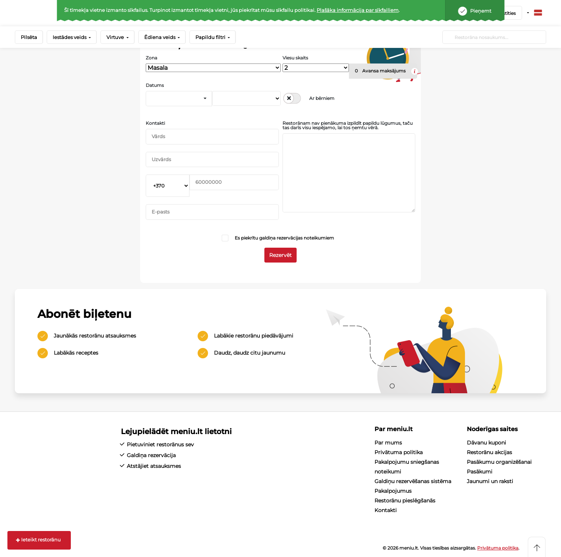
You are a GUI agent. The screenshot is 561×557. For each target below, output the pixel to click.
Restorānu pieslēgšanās (404, 500)
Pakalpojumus (393, 491)
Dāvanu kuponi (486, 442)
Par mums (388, 442)
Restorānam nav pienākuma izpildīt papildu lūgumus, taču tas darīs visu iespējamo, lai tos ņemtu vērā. (348, 125)
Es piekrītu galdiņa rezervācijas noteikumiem (284, 238)
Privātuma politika (398, 452)
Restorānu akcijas (489, 452)
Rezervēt (280, 255)
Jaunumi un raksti (490, 481)
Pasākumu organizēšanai (499, 462)
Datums (155, 85)
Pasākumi (479, 471)
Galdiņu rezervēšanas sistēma (412, 481)
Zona (151, 58)
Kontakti (155, 123)
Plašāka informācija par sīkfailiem (358, 10)
